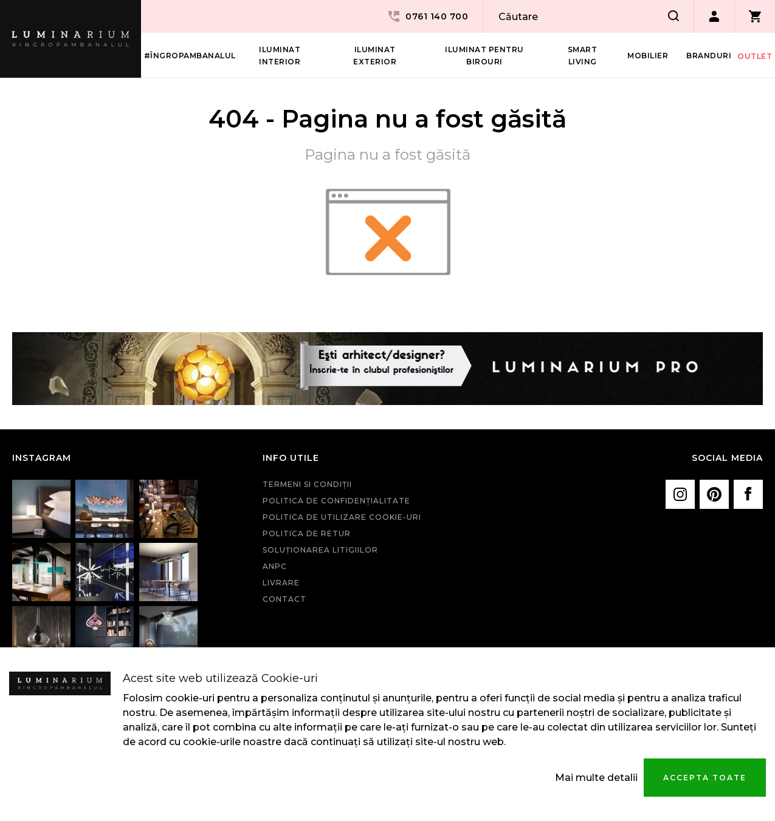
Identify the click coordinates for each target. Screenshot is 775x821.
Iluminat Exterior (374, 55)
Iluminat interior (279, 55)
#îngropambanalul (190, 55)
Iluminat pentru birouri (484, 55)
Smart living (583, 55)
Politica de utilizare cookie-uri (342, 517)
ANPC (275, 566)
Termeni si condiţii (307, 484)
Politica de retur (307, 533)
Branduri (708, 55)
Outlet (754, 56)
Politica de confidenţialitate (336, 500)
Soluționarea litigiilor (320, 549)
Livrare (281, 582)
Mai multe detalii (596, 777)
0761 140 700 (427, 16)
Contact (284, 599)
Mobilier (647, 55)
